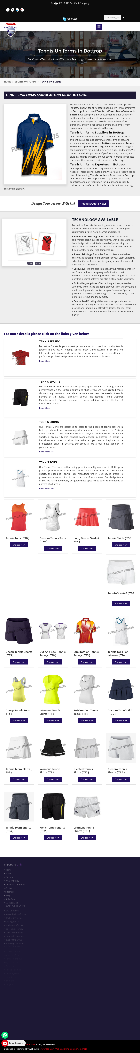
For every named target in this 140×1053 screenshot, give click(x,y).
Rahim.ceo (70, 19)
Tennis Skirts (49, 422)
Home (7, 81)
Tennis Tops (48, 462)
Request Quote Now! (93, 203)
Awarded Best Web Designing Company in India (64, 1048)
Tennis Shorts (49, 381)
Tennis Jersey (49, 341)
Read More (46, 360)
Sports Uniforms (25, 81)
